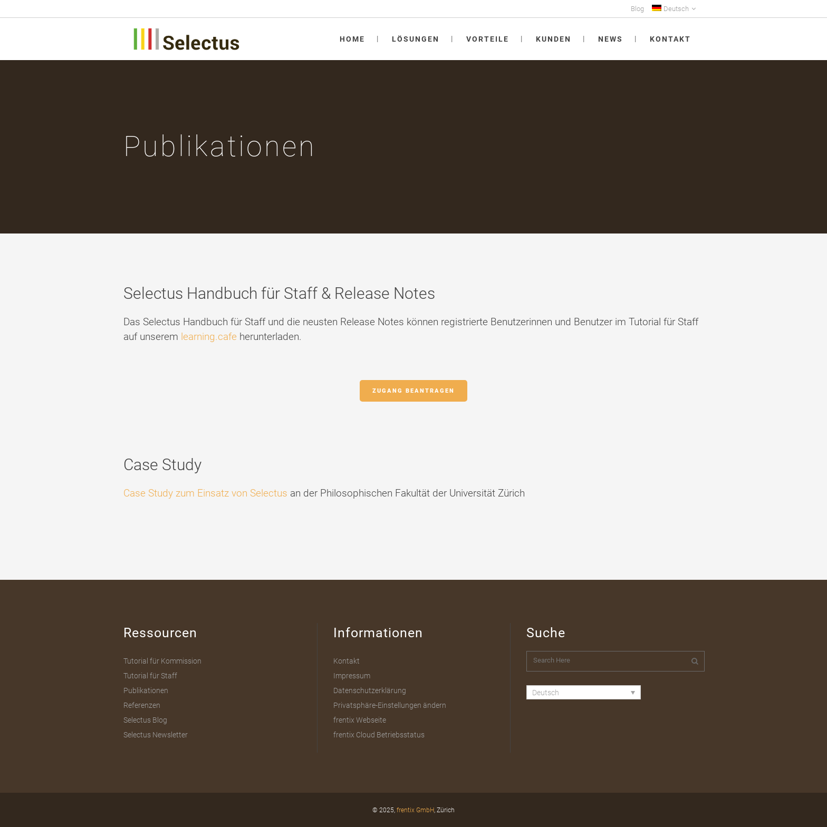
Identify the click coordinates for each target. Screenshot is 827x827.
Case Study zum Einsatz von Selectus (205, 493)
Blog (637, 9)
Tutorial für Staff (150, 676)
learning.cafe (209, 336)
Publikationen (145, 690)
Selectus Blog (145, 720)
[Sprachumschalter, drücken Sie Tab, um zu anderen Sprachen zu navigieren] (583, 692)
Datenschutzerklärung (369, 690)
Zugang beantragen (413, 390)
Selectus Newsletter (155, 735)
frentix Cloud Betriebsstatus (379, 735)
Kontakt (346, 661)
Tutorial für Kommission (162, 661)
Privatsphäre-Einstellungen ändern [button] (389, 705)
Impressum (351, 676)
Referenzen (141, 705)
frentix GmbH (415, 810)
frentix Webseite (359, 720)
